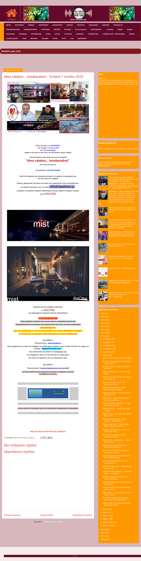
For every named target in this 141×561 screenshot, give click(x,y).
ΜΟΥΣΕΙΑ (57, 29)
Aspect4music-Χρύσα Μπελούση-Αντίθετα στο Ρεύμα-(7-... (114, 446)
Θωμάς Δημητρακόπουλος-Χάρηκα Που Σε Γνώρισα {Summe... (117, 457)
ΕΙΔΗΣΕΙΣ (70, 25)
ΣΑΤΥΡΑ (57, 34)
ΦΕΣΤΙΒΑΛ (34, 38)
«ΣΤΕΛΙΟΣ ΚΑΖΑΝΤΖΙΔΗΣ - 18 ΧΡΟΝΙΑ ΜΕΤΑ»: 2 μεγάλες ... (117, 473)
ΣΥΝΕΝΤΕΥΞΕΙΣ (93, 34)
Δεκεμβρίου (107, 339)
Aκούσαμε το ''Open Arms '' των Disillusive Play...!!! (114, 383)
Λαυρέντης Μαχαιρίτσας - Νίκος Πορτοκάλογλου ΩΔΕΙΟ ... (114, 389)
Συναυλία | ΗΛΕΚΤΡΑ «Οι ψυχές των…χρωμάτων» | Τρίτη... (116, 451)
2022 (103, 326)
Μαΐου (105, 512)
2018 (103, 529)
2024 (103, 320)
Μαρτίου (106, 519)
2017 (103, 533)
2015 (103, 539)
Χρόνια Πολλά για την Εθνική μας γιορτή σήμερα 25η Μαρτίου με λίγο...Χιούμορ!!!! (123, 294)
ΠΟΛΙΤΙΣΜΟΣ (10, 34)
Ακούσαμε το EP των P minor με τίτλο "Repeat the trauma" (122, 245)
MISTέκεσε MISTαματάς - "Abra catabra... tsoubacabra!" (114, 420)
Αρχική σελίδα (46, 515)
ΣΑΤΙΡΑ (48, 34)
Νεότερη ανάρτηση (12, 515)
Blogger (75, 556)
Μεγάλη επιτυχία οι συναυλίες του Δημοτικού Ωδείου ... (114, 478)
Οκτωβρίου (107, 345)
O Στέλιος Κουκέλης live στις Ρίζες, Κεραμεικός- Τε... (115, 462)
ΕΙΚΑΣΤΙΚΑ (81, 25)
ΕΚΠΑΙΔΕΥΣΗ (118, 25)
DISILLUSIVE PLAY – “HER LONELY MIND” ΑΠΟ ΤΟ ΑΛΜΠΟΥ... (116, 425)
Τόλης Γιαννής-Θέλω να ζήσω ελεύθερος (117, 358)
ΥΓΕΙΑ (24, 38)
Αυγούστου (107, 352)
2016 (103, 536)
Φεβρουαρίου (108, 522)
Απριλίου (106, 516)
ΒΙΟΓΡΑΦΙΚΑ (19, 25)
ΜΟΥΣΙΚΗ (67, 29)
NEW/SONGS (82, 38)
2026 (103, 313)
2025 (103, 317)
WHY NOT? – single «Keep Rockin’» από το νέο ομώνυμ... (115, 399)
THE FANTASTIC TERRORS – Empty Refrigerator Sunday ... (116, 404)
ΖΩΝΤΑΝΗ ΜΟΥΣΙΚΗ (13, 29)
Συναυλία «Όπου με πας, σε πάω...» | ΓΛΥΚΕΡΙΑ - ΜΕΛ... (116, 431)
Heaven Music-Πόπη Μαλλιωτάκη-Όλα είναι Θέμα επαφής (116, 504)
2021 (103, 330)
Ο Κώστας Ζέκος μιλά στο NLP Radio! (123, 220)
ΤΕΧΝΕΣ (132, 34)
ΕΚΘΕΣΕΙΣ (105, 25)
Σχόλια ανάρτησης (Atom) (53, 522)
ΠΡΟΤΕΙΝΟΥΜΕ (36, 34)
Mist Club (49, 310)
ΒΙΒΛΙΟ (8, 25)
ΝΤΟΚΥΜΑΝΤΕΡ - (96, 29)
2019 (103, 336)
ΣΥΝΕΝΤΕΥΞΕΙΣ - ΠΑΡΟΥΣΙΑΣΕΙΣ (114, 34)
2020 (103, 333)
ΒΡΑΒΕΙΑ (31, 25)
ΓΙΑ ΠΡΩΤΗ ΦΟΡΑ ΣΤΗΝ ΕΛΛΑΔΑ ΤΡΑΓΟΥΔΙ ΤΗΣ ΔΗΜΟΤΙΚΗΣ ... (115, 499)
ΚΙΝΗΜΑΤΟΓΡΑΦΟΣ (30, 29)
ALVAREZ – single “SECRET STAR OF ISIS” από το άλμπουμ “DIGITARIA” (123, 192)
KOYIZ (64, 38)
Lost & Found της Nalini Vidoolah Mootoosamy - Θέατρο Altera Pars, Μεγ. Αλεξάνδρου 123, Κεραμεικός (123, 179)
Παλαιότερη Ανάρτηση (82, 515)
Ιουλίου (106, 355)
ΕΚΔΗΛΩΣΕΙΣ (93, 25)
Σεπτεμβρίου (108, 349)
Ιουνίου (106, 509)
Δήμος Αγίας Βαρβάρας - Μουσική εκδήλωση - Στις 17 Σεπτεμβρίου (121, 257)
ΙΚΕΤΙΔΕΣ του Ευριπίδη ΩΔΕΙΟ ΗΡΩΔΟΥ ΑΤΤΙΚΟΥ (114, 436)
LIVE (71, 38)
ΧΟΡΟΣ (55, 38)
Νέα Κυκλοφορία (80, 29)
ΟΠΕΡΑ (120, 29)
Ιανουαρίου (107, 525)
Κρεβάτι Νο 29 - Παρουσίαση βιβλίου (122, 268)
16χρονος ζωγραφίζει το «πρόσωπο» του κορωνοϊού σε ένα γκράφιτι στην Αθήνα (122, 210)
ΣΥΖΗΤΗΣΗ (68, 34)
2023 (103, 323)
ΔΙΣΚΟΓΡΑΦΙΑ (43, 25)
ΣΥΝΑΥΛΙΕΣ (80, 34)
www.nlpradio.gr (49, 164)
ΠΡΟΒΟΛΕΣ (23, 34)
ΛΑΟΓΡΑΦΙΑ (45, 29)
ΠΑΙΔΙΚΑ (130, 29)
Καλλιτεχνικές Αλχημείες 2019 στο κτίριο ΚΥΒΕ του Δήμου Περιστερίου (123, 281)
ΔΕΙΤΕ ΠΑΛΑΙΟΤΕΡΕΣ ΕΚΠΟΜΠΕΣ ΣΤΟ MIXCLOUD (118, 149)
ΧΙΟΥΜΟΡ (45, 38)
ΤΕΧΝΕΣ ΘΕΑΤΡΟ (12, 38)
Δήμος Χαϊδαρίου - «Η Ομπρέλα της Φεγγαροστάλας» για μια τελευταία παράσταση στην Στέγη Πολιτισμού (122, 234)
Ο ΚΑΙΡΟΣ (110, 29)
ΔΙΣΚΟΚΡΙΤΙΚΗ (57, 25)
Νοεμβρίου (107, 342)
